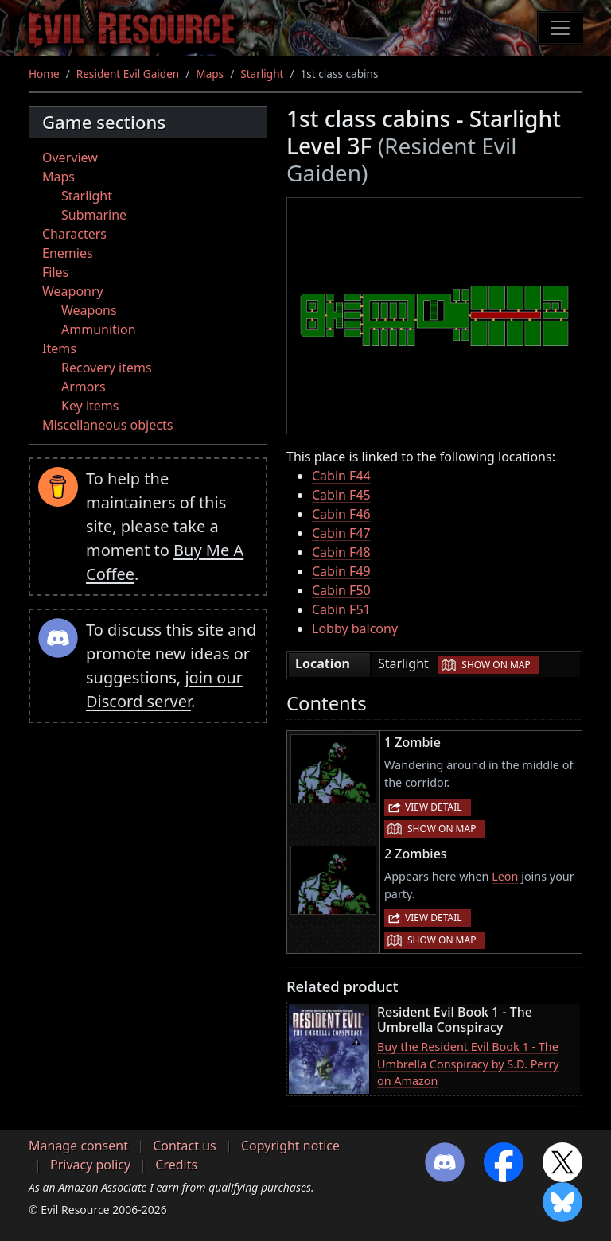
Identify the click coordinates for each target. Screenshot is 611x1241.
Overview (70, 157)
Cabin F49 (341, 571)
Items (59, 348)
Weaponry (72, 291)
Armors (83, 386)
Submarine (93, 215)
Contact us (184, 1145)
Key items (90, 405)
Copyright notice (290, 1145)
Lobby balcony (355, 628)
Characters (74, 234)
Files (55, 272)
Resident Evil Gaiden (127, 73)
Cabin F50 (341, 590)
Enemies (67, 253)
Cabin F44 (341, 475)
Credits (176, 1164)
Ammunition (98, 329)
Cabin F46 (341, 514)
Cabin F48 (341, 552)
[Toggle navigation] (560, 28)
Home (44, 73)
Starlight (261, 73)
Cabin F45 (341, 495)
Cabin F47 (341, 533)
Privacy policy (90, 1164)
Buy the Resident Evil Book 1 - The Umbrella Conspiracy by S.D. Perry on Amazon (468, 1063)
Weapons (89, 310)
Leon (505, 876)
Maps (210, 73)
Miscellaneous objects (107, 425)
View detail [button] (433, 807)
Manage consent (78, 1145)
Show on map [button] (495, 664)
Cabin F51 (341, 609)
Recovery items (106, 367)
